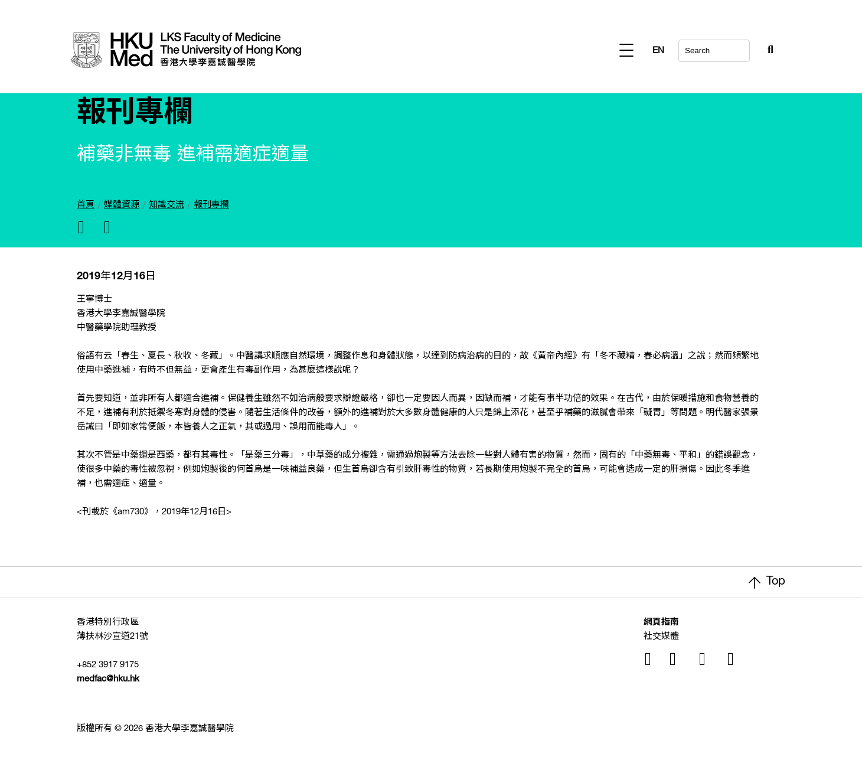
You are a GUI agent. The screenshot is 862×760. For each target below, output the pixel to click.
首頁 (85, 205)
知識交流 (166, 205)
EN (767, 51)
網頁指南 (661, 622)
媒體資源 (121, 205)
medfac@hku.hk (108, 679)
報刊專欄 (211, 205)
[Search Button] (741, 47)
